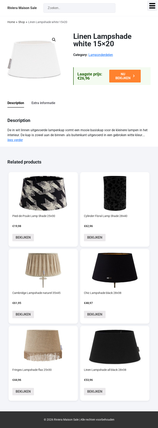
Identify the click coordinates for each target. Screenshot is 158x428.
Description (15, 103)
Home (11, 22)
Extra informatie (43, 103)
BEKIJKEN (23, 237)
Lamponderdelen (100, 55)
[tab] (19, 103)
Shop (21, 22)
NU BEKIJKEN (122, 76)
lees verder (15, 140)
